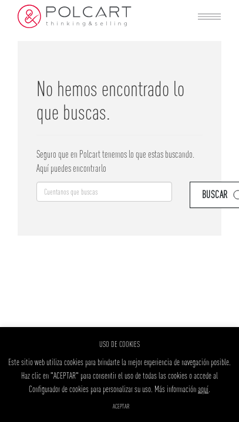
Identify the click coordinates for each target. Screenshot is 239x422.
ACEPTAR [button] (121, 406)
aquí (203, 389)
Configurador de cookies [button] (59, 389)
